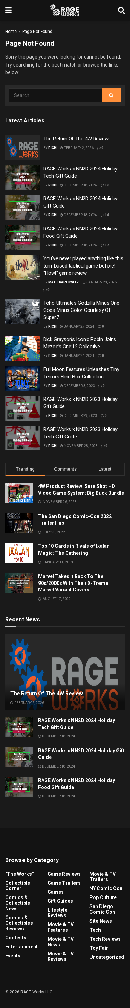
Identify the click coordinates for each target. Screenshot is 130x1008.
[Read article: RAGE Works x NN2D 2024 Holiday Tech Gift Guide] (22, 177)
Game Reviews (64, 874)
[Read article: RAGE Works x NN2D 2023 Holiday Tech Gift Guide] (22, 438)
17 (105, 245)
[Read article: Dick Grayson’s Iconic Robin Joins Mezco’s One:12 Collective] (22, 348)
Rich (52, 148)
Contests (15, 937)
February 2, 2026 (77, 148)
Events (12, 955)
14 (105, 215)
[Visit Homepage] (65, 10)
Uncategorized (106, 957)
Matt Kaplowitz (63, 282)
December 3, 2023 (77, 386)
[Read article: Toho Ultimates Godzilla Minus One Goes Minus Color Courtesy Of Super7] (22, 311)
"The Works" (19, 874)
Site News (100, 921)
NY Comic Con (105, 888)
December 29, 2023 (78, 416)
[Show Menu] (8, 10)
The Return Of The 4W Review (76, 138)
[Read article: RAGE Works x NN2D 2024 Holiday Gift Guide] (22, 207)
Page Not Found (37, 31)
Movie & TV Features (60, 927)
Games (55, 892)
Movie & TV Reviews (60, 956)
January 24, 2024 (77, 356)
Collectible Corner (17, 885)
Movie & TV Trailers (102, 876)
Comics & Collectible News (17, 903)
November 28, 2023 (79, 446)
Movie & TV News (60, 941)
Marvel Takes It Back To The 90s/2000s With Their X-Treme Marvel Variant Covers (73, 583)
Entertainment (21, 946)
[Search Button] (121, 10)
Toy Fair (98, 948)
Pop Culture (103, 897)
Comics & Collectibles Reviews (19, 923)
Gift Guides (60, 901)
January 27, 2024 (77, 326)
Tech (95, 930)
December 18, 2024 (78, 185)
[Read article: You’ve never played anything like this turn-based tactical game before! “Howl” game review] (22, 267)
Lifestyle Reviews (57, 912)
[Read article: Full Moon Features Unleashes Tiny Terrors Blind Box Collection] (22, 378)
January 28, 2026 (100, 282)
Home (11, 31)
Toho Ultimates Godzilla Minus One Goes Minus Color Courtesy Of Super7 (81, 310)
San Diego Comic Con (102, 909)
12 (105, 185)
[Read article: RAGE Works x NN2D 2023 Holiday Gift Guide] (22, 408)
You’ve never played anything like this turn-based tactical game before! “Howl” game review (83, 265)
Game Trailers (64, 883)
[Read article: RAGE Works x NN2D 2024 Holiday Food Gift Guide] (22, 237)
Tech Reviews (105, 939)
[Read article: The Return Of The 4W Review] (22, 147)
